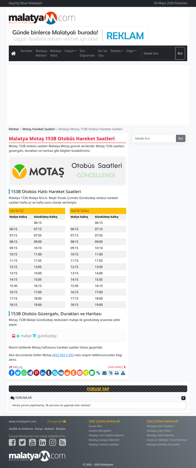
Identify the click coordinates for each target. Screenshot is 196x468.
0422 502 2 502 (63, 355)
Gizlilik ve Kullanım (21, 429)
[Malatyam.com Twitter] (22, 442)
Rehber (14, 129)
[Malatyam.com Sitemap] (62, 442)
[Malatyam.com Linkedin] (42, 442)
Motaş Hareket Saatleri (38, 129)
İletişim (60, 429)
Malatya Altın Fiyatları (160, 426)
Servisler (26, 51)
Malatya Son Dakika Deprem (106, 435)
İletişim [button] (115, 51)
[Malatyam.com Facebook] (12, 442)
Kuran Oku (95, 426)
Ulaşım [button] (69, 51)
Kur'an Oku (102, 53)
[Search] (158, 53)
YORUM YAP (98, 388)
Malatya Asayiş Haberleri (104, 440)
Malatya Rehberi (41, 53)
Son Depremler (87, 53)
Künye (39, 429)
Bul (180, 53)
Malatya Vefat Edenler (160, 435)
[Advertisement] (98, 95)
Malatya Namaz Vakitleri (104, 444)
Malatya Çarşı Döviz (159, 430)
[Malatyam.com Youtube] (32, 442)
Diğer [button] (130, 51)
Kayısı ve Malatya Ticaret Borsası (167, 440)
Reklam (49, 429)
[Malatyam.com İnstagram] (52, 442)
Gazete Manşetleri (100, 430)
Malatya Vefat (56, 53)
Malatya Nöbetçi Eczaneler (163, 444)
